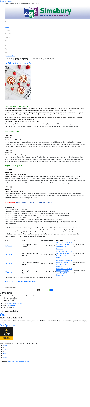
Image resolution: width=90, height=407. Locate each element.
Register (7, 25)
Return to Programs (12, 281)
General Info (9, 34)
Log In (9, 246)
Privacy (5, 349)
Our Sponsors (7, 325)
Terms (5, 345)
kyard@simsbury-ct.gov (14, 303)
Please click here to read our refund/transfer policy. (34, 202)
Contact (7, 37)
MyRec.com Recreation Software (18, 361)
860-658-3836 (12, 305)
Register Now (11, 56)
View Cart (26, 63)
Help (4, 353)
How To (5, 358)
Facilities (7, 30)
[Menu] (6, 52)
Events (7, 28)
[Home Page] (9, 21)
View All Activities (28, 281)
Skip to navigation (6, 1)
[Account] (9, 40)
